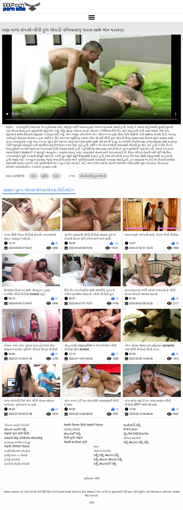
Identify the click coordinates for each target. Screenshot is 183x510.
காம (96, 446)
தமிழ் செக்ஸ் (12, 459)
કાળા (33, 176)
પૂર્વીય (45, 176)
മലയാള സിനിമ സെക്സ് (17, 442)
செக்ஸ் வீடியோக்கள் (17, 463)
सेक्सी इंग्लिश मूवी (75, 442)
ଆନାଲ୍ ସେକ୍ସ (72, 429)
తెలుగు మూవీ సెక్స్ (15, 429)
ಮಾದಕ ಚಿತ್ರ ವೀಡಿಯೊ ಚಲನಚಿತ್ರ (23, 438)
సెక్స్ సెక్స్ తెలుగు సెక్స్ (106, 455)
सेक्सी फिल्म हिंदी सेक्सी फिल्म (83, 425)
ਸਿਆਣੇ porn (130, 429)
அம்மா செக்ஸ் (132, 438)
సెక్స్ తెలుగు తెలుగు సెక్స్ (108, 459)
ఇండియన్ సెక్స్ (132, 425)
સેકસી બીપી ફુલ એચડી (93, 176)
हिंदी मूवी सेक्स (73, 438)
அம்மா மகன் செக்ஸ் (16, 425)
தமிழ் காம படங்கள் (15, 455)
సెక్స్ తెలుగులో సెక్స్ (105, 463)
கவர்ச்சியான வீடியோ (17, 450)
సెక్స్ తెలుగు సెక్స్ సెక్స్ (136, 442)
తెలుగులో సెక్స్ (72, 433)
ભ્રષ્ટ (56, 176)
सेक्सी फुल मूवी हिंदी (17, 433)
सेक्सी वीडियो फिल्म (17, 446)
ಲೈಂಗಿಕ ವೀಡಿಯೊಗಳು (136, 433)
